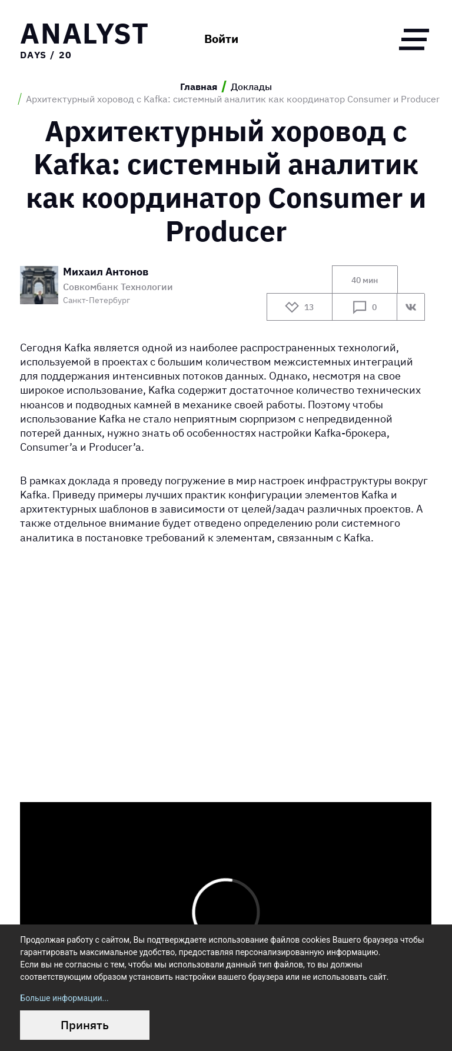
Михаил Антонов (105, 272)
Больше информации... (64, 998)
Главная (198, 86)
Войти (221, 39)
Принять (85, 1025)
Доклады (251, 86)
